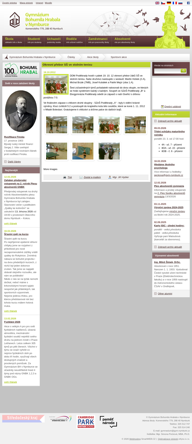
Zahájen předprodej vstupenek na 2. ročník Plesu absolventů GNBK (20, 183)
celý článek (10, 223)
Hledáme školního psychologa (164, 166)
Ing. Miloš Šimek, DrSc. (167, 262)
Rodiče (74, 40)
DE (170, 3)
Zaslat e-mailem (92, 177)
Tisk (70, 177)
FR (176, 3)
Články (71, 57)
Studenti (34, 40)
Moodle (48, 3)
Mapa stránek (26, 3)
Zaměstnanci (98, 40)
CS (164, 3)
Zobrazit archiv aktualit (170, 121)
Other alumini (165, 293)
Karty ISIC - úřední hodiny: (169, 225)
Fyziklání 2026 (12, 321)
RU (181, 3)
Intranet (39, 3)
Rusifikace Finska (14, 137)
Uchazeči (54, 40)
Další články (14, 161)
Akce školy (92, 57)
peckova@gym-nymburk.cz (168, 175)
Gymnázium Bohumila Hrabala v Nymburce (32, 57)
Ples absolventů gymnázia (169, 186)
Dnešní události (172, 106)
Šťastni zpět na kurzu (16, 234)
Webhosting (135, 439)
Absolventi (125, 40)
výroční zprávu (177, 211)
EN (158, 3)
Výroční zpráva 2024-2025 (168, 207)
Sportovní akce (119, 57)
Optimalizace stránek (168, 439)
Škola (13, 40)
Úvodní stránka (9, 3)
